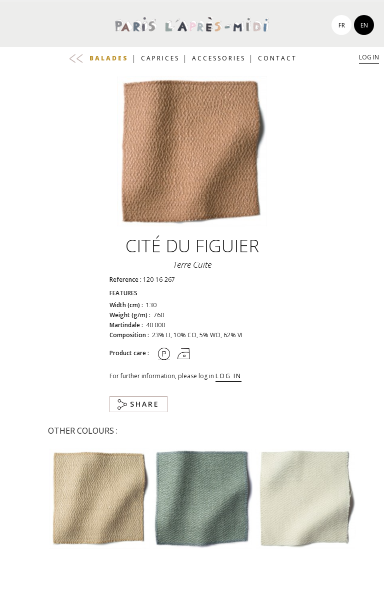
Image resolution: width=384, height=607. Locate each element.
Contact (277, 58)
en (364, 25)
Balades (109, 58)
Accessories (219, 58)
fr (341, 25)
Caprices (160, 58)
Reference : (126, 279)
